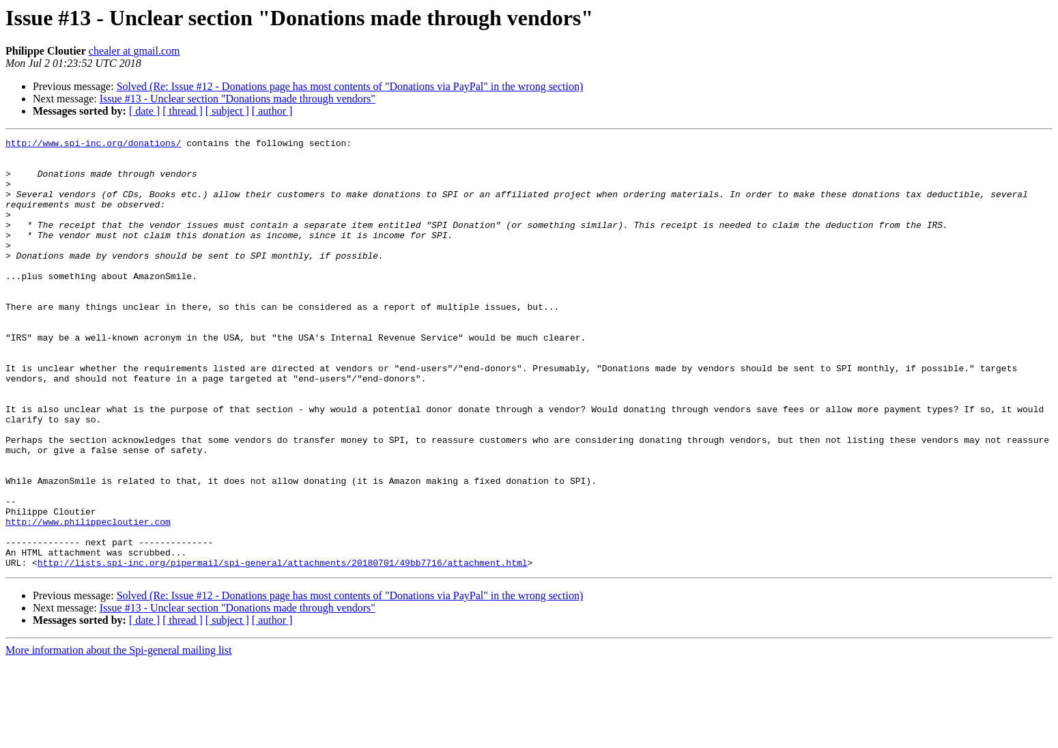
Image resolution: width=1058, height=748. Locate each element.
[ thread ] (182, 111)
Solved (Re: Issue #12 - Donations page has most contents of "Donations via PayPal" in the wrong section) (350, 86)
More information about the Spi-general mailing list (118, 736)
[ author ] (272, 111)
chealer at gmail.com (134, 51)
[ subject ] (227, 111)
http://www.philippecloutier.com (88, 599)
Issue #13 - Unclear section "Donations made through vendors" (237, 98)
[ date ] (144, 111)
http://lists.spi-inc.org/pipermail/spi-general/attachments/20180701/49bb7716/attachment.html (283, 648)
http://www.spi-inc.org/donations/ (93, 145)
